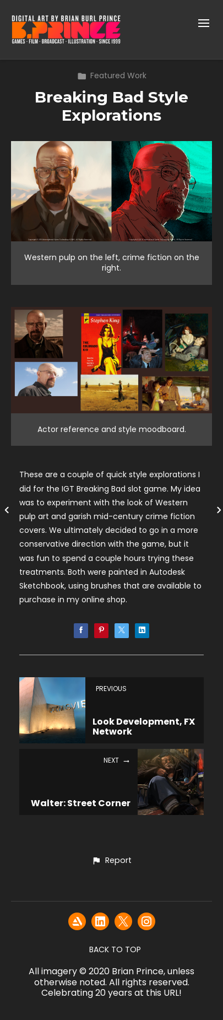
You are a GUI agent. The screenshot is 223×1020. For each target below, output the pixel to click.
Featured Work (111, 75)
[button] (111, 860)
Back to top (115, 949)
